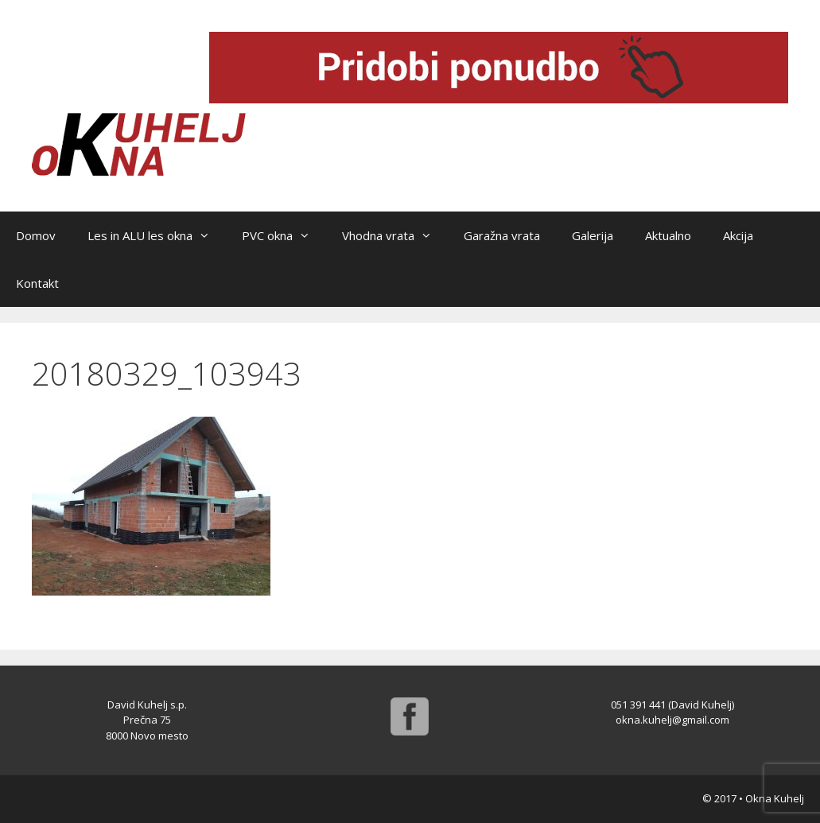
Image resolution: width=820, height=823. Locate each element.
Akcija (738, 235)
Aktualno (668, 235)
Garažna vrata (502, 235)
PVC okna (284, 235)
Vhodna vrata (395, 235)
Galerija (592, 235)
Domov (36, 235)
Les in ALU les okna (156, 235)
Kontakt (37, 283)
